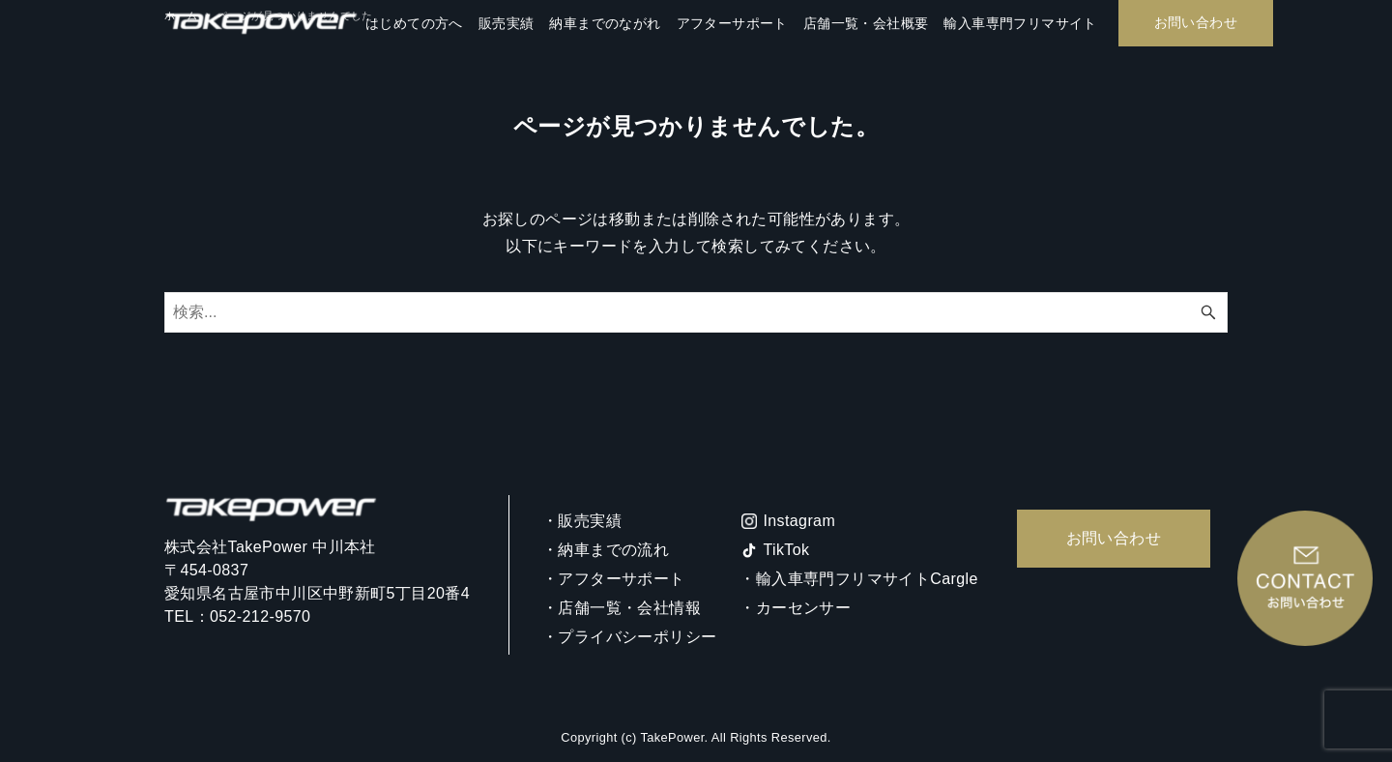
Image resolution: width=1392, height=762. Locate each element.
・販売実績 (582, 521)
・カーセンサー (795, 608)
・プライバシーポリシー (629, 637)
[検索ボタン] (1208, 312)
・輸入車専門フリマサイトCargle (858, 579)
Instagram (799, 521)
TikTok (786, 550)
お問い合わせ (1113, 538)
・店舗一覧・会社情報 (621, 608)
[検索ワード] (696, 312)
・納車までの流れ (605, 550)
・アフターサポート (613, 579)
